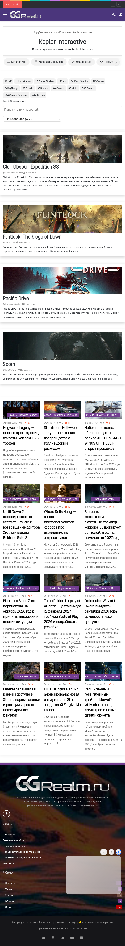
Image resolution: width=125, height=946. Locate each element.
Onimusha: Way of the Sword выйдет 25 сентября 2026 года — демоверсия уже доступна (103, 611)
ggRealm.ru (40, 32)
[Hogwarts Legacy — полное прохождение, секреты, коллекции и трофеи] (21, 410)
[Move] (103, 852)
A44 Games (38, 95)
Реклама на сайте (13, 840)
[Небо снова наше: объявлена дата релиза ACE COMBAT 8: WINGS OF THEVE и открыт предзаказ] (103, 410)
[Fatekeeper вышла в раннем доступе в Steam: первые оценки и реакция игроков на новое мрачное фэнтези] (21, 671)
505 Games (88, 88)
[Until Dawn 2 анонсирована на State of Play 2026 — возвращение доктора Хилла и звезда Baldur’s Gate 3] (21, 493)
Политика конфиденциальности (22, 857)
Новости (10, 883)
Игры (54, 32)
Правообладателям (14, 845)
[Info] (111, 852)
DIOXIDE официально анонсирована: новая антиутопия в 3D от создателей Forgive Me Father (62, 700)
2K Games (98, 81)
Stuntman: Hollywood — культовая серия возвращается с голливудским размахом (61, 438)
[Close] (118, 852)
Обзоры (9, 901)
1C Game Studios (44, 81)
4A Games (58, 88)
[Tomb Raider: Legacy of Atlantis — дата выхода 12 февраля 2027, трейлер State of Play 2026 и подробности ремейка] (62, 583)
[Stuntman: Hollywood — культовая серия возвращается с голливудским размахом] (62, 410)
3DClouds (27, 88)
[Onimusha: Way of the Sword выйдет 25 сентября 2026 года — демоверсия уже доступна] (103, 583)
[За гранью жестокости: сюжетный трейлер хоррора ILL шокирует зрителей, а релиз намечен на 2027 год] (103, 493)
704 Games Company (16, 95)
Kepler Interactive (82, 32)
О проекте (9, 834)
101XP (8, 81)
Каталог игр (16, 61)
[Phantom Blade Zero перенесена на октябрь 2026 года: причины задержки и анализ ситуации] (21, 583)
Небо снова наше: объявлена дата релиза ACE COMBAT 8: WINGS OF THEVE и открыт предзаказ (103, 438)
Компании (65, 32)
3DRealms (43, 88)
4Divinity (73, 88)
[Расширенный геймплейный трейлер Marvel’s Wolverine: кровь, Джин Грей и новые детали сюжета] (103, 671)
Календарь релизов (49, 61)
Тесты (8, 889)
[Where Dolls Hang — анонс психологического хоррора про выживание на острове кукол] (62, 493)
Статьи (9, 895)
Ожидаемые (81, 61)
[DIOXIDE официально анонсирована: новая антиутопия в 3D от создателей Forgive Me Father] (62, 671)
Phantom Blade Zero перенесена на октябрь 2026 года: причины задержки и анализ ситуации (20, 611)
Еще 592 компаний (15, 101)
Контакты (8, 863)
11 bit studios (23, 81)
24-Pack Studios (79, 81)
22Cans (62, 81)
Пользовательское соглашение (21, 851)
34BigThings (11, 88)
